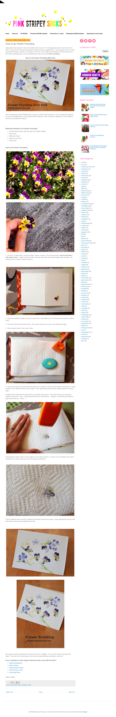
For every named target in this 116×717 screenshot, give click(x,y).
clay (82, 221)
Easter (83, 173)
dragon (83, 227)
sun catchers (85, 321)
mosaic (83, 254)
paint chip (84, 267)
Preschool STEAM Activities (38, 33)
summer (83, 319)
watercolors (84, 336)
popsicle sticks (85, 284)
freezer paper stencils (87, 243)
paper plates (84, 271)
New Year (84, 195)
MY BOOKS (24, 33)
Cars (82, 164)
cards (11, 685)
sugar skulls (84, 317)
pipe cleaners (85, 280)
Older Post (72, 692)
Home (7, 33)
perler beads (85, 278)
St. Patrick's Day (86, 204)
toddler (83, 325)
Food (82, 177)
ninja (82, 260)
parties (83, 273)
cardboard (84, 219)
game (83, 245)
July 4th (83, 184)
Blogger (85, 712)
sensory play (85, 304)
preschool (84, 286)
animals (83, 214)
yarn (82, 341)
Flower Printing (13, 665)
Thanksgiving (85, 206)
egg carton (84, 232)
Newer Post (9, 692)
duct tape (84, 230)
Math (82, 188)
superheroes (85, 323)
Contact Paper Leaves (16, 670)
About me (15, 33)
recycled (83, 299)
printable (83, 288)
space (83, 310)
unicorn (83, 334)
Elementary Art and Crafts (94, 33)
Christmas (84, 169)
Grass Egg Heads (14, 672)
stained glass (85, 315)
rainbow (83, 297)
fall (82, 234)
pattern (83, 275)
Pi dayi (83, 197)
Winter (83, 212)
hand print (84, 247)
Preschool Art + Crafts (57, 33)
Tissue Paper (85, 208)
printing (83, 291)
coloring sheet (85, 223)
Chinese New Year (86, 167)
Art (82, 162)
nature (83, 258)
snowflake (84, 308)
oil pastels (84, 262)
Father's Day (85, 175)
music (83, 256)
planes (83, 282)
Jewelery (83, 182)
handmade (24, 685)
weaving (83, 338)
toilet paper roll (85, 328)
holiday (83, 251)
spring (29, 685)
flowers (19, 685)
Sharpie (83, 201)
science (83, 301)
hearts (83, 249)
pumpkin (83, 295)
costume (83, 225)
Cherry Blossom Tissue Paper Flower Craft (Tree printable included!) (98, 147)
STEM (83, 199)
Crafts (15, 685)
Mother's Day (85, 193)
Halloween (84, 180)
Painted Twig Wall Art (15, 663)
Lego (82, 186)
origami (83, 265)
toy (82, 330)
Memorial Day (85, 191)
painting (83, 269)
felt (82, 236)
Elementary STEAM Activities (75, 33)
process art (84, 293)
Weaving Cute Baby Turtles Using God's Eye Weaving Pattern (98, 106)
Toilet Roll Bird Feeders (16, 668)
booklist (83, 217)
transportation (85, 332)
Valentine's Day (85, 210)
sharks (83, 306)
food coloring (85, 240)
